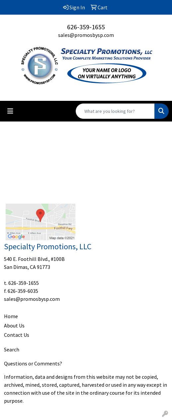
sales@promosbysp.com (86, 35)
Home (11, 316)
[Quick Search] (115, 111)
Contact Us (16, 334)
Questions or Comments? (33, 363)
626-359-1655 (86, 27)
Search (11, 349)
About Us (14, 325)
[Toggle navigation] (10, 111)
